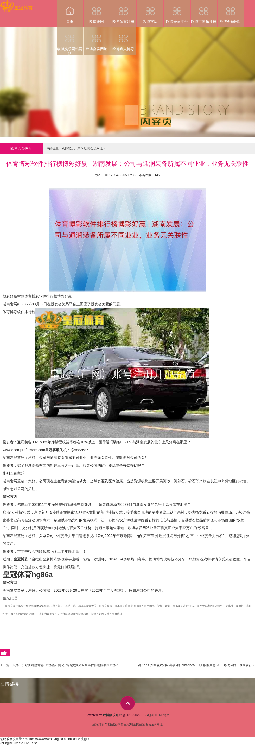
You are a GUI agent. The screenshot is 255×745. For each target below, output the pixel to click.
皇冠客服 (145, 724)
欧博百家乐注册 (204, 12)
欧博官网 (150, 12)
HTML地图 (162, 715)
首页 (70, 12)
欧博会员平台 (177, 12)
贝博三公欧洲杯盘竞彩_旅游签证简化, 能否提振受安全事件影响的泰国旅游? (65, 665)
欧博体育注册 (123, 12)
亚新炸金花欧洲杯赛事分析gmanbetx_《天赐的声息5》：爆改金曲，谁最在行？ (199, 665)
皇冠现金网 (131, 724)
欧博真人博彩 (123, 39)
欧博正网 (97, 12)
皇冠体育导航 (101, 724)
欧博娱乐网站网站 (70, 41)
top (127, 703)
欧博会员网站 (231, 12)
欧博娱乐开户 (71, 148)
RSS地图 (147, 715)
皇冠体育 (117, 724)
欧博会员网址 (97, 39)
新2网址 (157, 724)
